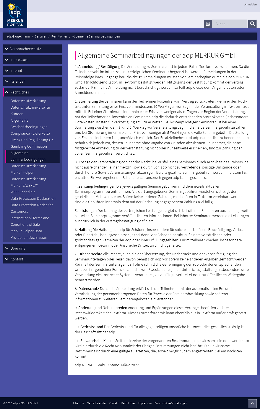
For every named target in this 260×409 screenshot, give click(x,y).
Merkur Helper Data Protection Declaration (29, 234)
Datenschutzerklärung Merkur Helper (28, 169)
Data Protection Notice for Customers (32, 208)
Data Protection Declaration (33, 198)
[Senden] (252, 24)
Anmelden (250, 4)
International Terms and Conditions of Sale (30, 221)
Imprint (16, 70)
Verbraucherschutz (25, 48)
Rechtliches (19, 92)
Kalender (17, 81)
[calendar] (208, 24)
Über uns (17, 248)
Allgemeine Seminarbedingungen (28, 156)
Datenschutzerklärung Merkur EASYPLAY (28, 182)
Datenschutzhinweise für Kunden (30, 110)
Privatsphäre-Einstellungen (170, 403)
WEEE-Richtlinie (23, 191)
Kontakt (16, 259)
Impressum (19, 59)
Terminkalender (96, 403)
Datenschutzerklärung (28, 100)
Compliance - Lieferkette (30, 133)
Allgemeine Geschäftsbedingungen (29, 123)
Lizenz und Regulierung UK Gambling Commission (32, 143)
